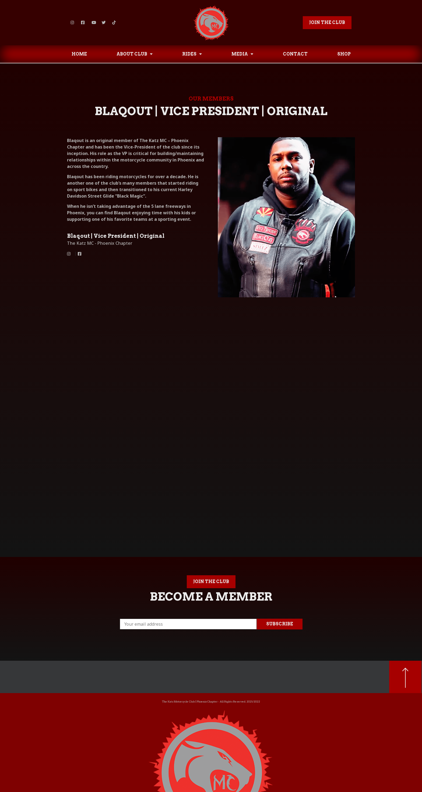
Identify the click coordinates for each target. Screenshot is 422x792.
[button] (327, 22)
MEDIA (242, 54)
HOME (79, 54)
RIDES (192, 54)
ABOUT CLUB (135, 54)
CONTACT (295, 54)
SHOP (344, 54)
